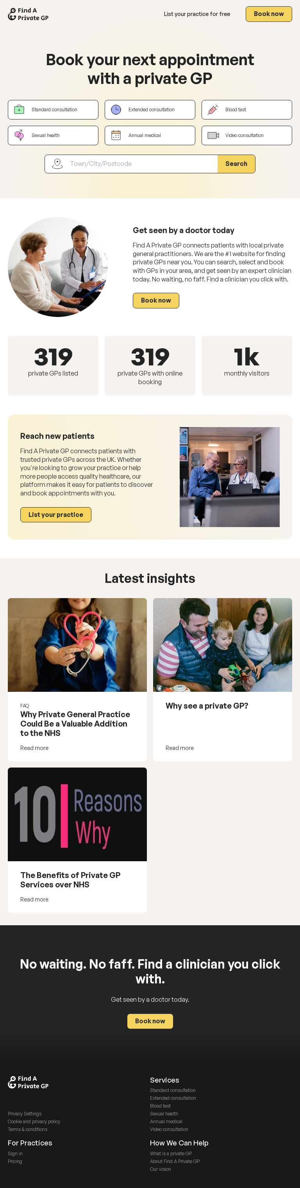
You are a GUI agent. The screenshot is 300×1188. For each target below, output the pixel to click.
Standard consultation (173, 1090)
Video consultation (169, 1129)
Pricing (15, 1161)
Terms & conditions (27, 1129)
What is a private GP (171, 1153)
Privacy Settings (24, 1114)
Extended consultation (173, 1098)
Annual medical (166, 1121)
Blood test (160, 1106)
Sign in (15, 1153)
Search (236, 163)
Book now (269, 14)
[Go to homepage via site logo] (28, 14)
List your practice (197, 14)
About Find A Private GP (175, 1161)
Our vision (160, 1169)
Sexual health (164, 1114)
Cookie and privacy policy (34, 1121)
